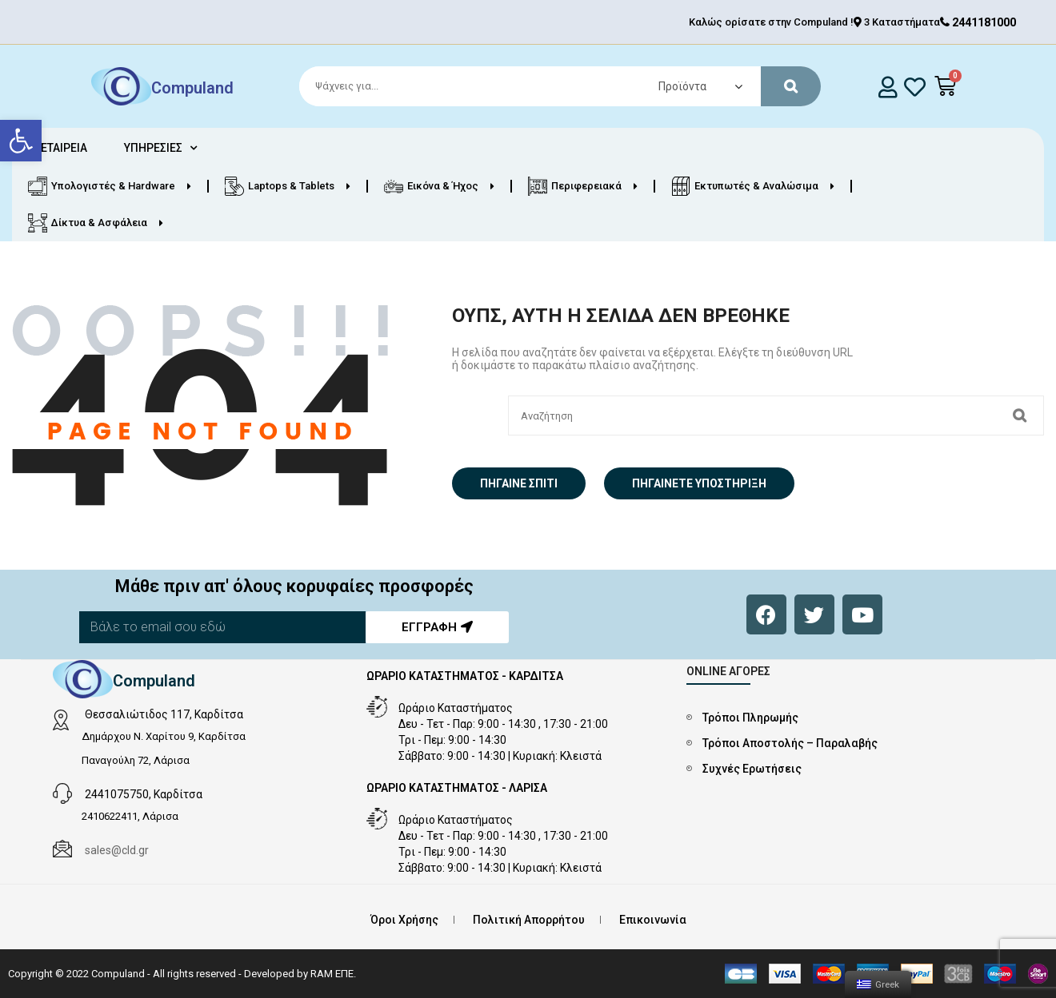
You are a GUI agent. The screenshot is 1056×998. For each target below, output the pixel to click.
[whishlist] (915, 86)
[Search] (552, 86)
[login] (887, 86)
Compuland (192, 87)
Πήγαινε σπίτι (519, 483)
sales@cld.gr (117, 850)
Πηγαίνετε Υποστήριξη (699, 483)
